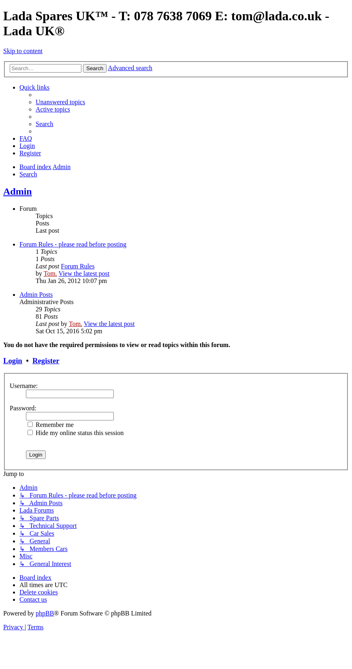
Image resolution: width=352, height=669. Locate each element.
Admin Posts (36, 294)
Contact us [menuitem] (33, 599)
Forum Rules (77, 266)
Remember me (51, 424)
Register (45, 360)
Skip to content (23, 50)
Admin (17, 191)
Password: (23, 408)
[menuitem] (60, 102)
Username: (24, 385)
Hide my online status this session (76, 432)
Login (12, 360)
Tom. (50, 273)
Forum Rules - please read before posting (72, 244)
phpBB (45, 613)
